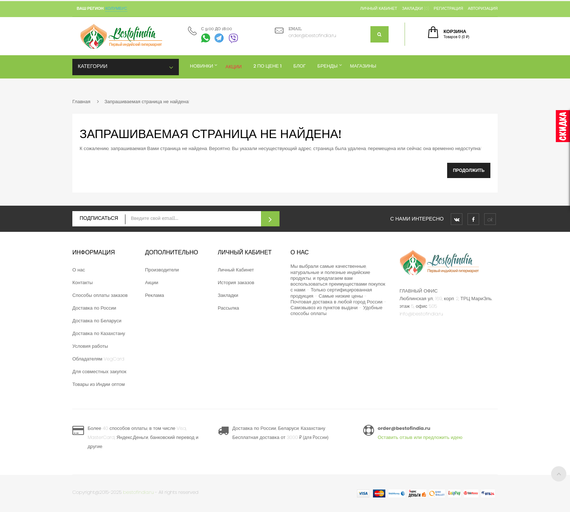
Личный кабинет (378, 8)
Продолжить (469, 170)
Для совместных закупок (99, 371)
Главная (81, 101)
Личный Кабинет (236, 269)
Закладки (228, 295)
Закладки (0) (415, 8)
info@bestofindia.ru (421, 313)
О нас (78, 269)
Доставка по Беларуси (96, 320)
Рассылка (228, 308)
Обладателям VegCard (98, 358)
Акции (151, 282)
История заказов (236, 282)
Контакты (82, 282)
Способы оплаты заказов (100, 295)
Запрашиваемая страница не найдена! (146, 101)
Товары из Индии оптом (98, 384)
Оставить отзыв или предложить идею (420, 437)
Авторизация (483, 8)
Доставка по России (94, 308)
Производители (162, 269)
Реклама (154, 295)
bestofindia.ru (138, 492)
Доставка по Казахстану (98, 333)
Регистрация (448, 8)
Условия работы (90, 346)
